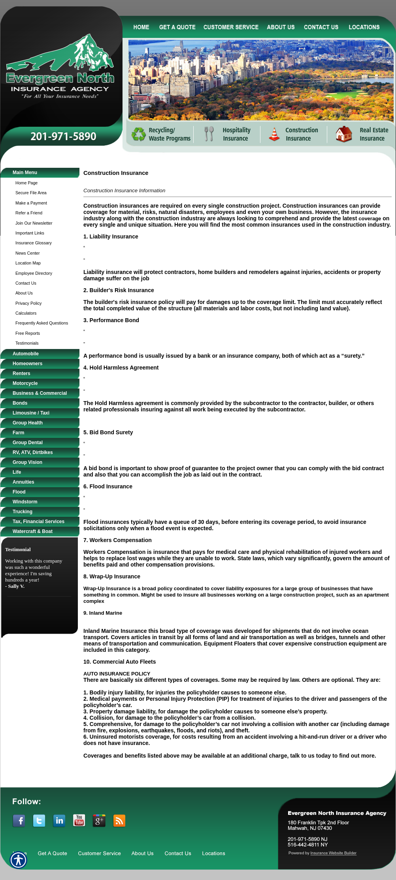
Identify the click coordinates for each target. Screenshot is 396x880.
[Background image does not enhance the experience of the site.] (39, 173)
